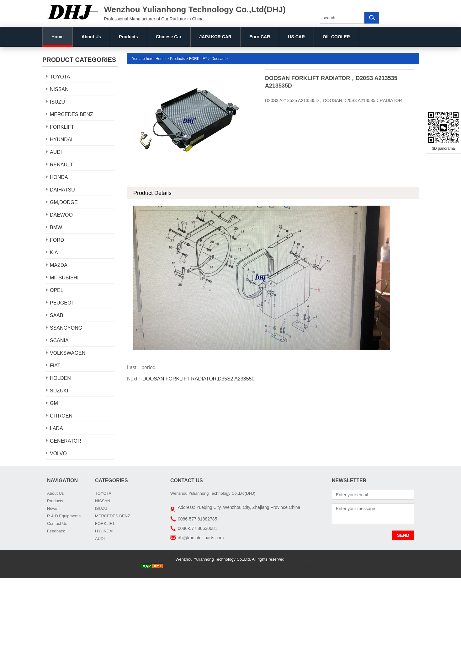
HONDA (59, 177)
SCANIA (59, 340)
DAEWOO (61, 215)
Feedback (56, 531)
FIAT (55, 365)
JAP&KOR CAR (215, 36)
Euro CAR (259, 36)
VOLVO (58, 453)
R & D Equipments (64, 516)
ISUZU (57, 102)
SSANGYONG (66, 328)
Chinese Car (169, 36)
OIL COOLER (336, 36)
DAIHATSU (62, 189)
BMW (56, 227)
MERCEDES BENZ (71, 114)
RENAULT (61, 164)
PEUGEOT (62, 302)
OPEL (56, 290)
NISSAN (59, 89)
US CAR (296, 36)
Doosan (217, 59)
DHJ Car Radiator (304, 566)
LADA (56, 428)
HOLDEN (60, 378)
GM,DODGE (64, 202)
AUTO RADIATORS (220, 566)
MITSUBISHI (64, 277)
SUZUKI (59, 390)
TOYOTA (60, 76)
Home (57, 36)
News (52, 508)
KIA (54, 252)
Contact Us (57, 523)
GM (54, 403)
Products (128, 36)
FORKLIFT (62, 127)
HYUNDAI (61, 139)
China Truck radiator (183, 566)
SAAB (56, 315)
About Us (91, 36)
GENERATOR (65, 441)
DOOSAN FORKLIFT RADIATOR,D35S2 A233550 (198, 378)
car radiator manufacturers (263, 566)
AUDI (56, 152)
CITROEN (61, 415)
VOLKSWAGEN (67, 353)
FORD (57, 240)
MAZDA (58, 265)
